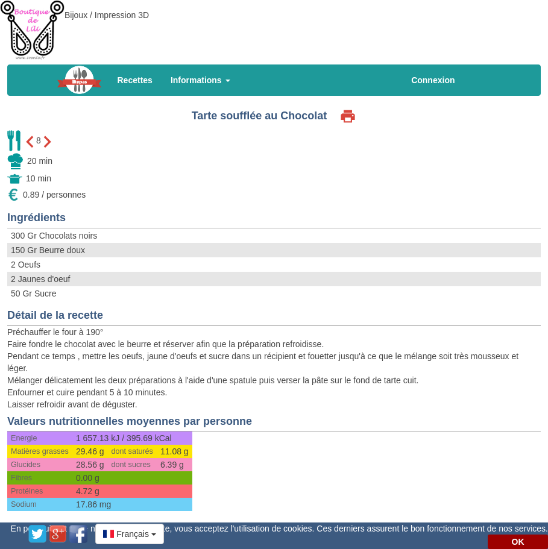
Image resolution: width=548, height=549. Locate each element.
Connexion (433, 80)
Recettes (135, 80)
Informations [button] (200, 80)
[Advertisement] (274, 27)
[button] (129, 534)
